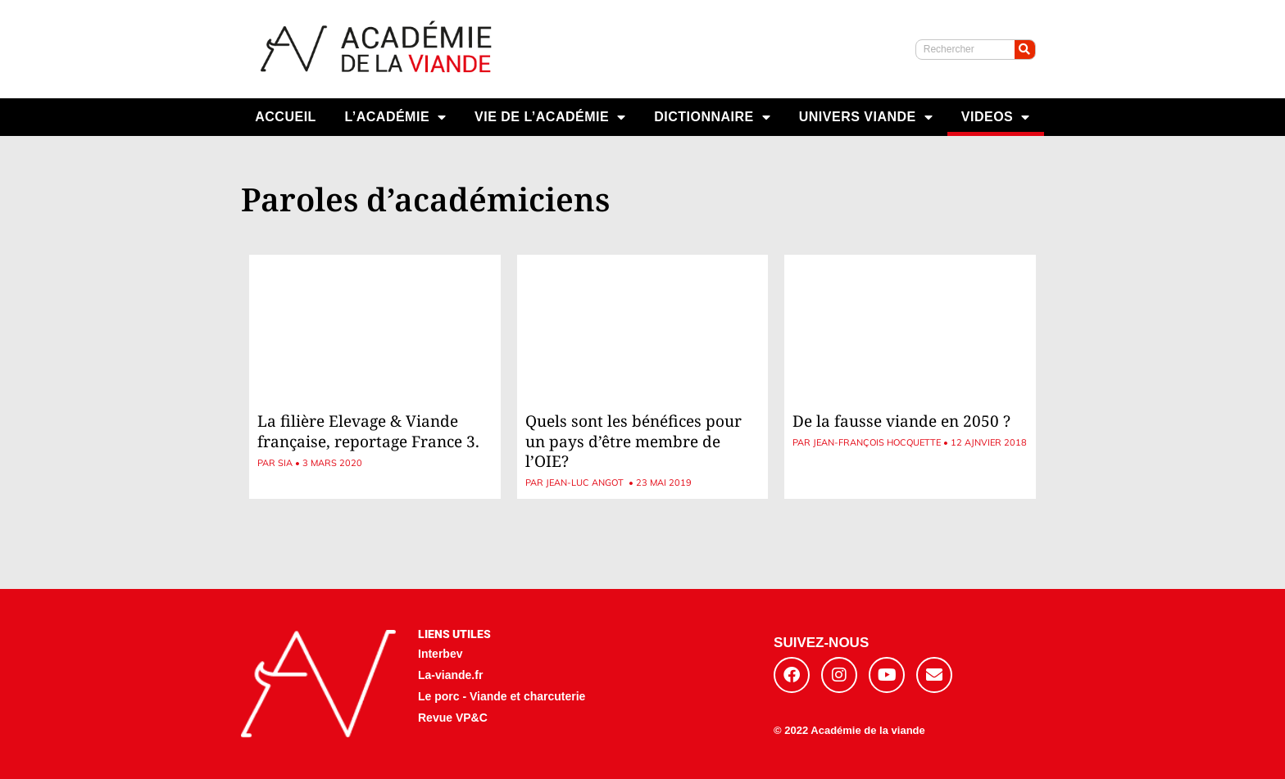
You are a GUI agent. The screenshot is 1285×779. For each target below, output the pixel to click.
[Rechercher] (1025, 49)
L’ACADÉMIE (395, 117)
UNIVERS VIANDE (866, 117)
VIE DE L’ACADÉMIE (550, 117)
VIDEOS (995, 117)
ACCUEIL (285, 117)
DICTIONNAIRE (712, 117)
